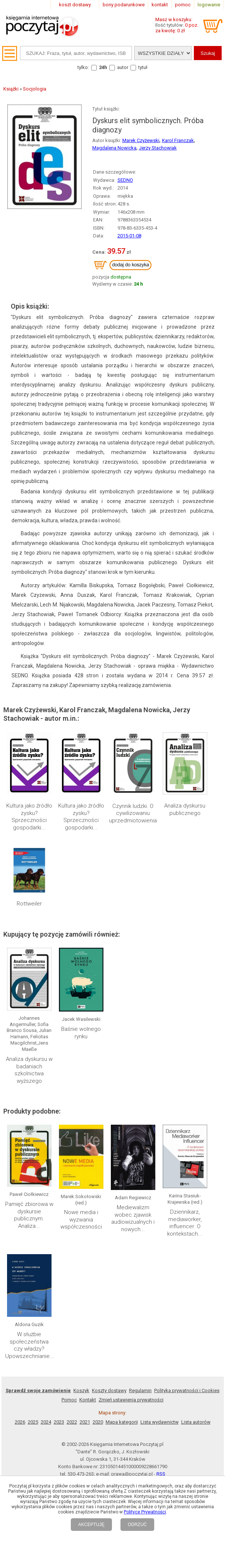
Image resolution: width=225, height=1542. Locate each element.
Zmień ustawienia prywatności (131, 1400)
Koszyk (81, 1390)
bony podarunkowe (124, 4)
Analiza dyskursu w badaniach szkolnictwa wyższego (29, 1070)
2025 (33, 1422)
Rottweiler (29, 903)
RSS (160, 1474)
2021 (85, 1422)
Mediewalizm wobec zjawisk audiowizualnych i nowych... (133, 1218)
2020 (98, 1422)
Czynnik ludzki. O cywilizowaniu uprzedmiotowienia (133, 813)
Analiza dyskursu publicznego (184, 809)
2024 (46, 1422)
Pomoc (69, 1400)
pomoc (183, 4)
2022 (72, 1422)
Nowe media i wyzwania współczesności (81, 1219)
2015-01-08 (129, 236)
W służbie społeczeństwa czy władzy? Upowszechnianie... (29, 1345)
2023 (59, 1422)
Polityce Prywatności (145, 1512)
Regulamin (140, 1390)
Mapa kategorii (122, 1422)
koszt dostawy (75, 4)
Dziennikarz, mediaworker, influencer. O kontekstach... (184, 1223)
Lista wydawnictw (159, 1422)
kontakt (160, 4)
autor (122, 67)
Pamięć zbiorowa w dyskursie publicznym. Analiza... (29, 1215)
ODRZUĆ (137, 1524)
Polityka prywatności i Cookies (186, 1390)
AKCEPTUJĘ (91, 1524)
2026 (20, 1422)
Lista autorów (196, 1422)
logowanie (209, 4)
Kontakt (87, 1400)
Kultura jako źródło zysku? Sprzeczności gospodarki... (29, 816)
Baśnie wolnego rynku (81, 1033)
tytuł (143, 67)
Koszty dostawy (109, 1390)
